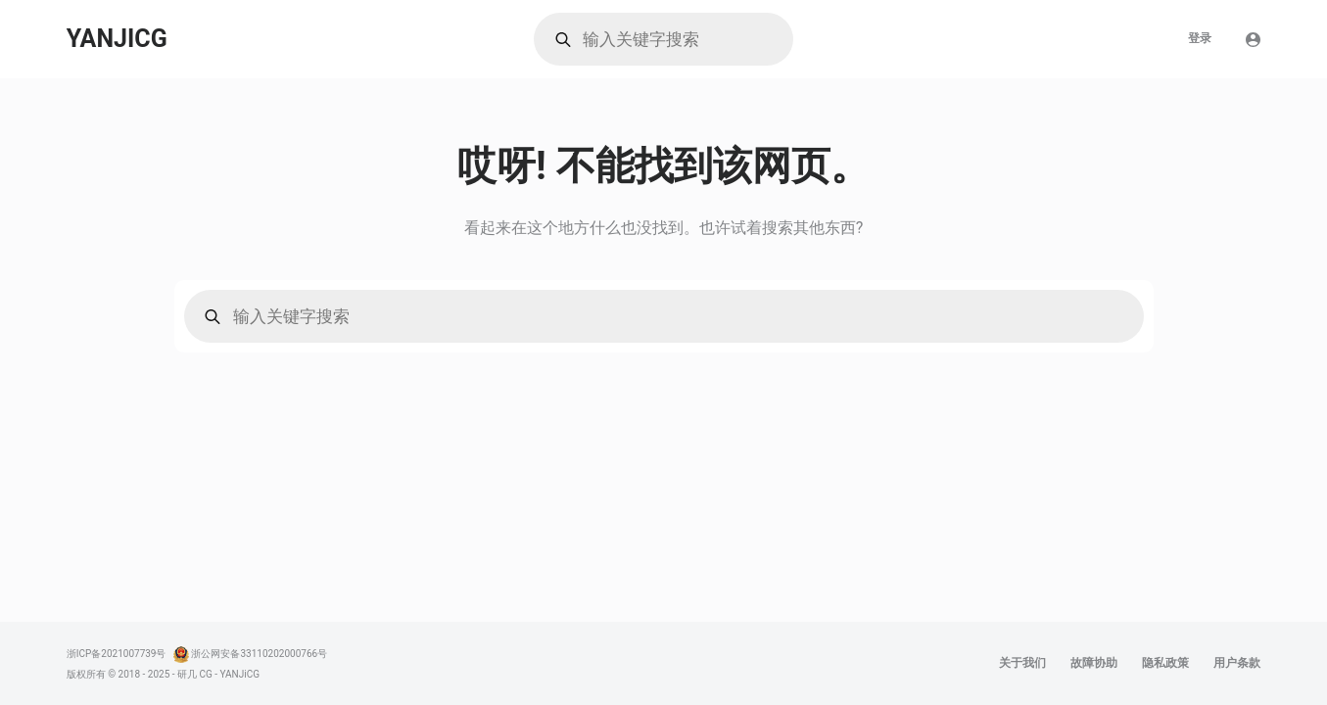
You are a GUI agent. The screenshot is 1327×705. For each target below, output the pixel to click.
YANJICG (117, 38)
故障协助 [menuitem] (1093, 663)
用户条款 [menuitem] (1236, 663)
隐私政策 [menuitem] (1165, 663)
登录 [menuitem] (1199, 38)
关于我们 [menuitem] (1022, 663)
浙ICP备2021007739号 (116, 653)
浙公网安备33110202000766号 (259, 653)
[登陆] (1253, 39)
